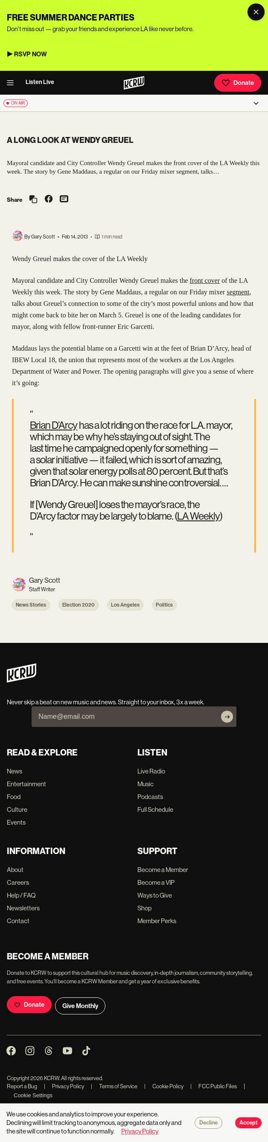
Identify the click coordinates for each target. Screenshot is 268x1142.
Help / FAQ (21, 895)
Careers (18, 882)
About (15, 869)
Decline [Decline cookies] (208, 1122)
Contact (18, 920)
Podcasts (150, 796)
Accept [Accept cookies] (248, 1122)
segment (238, 292)
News (14, 771)
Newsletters (23, 908)
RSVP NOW (30, 54)
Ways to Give (154, 895)
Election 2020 (78, 605)
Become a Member (162, 869)
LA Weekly (198, 516)
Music (145, 783)
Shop (144, 908)
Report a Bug (22, 1086)
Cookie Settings (33, 1095)
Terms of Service (114, 1086)
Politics (164, 605)
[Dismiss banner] (256, 11)
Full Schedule (155, 809)
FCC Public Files (213, 1086)
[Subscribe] (227, 717)
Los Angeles (125, 605)
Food (13, 796)
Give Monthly (80, 1006)
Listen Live (40, 82)
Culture (17, 809)
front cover (205, 280)
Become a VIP (156, 882)
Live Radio (151, 771)
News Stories (31, 605)
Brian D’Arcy (53, 425)
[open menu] (12, 82)
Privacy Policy (64, 1086)
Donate (237, 82)
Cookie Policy (164, 1086)
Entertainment (26, 783)
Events (16, 822)
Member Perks (156, 920)
